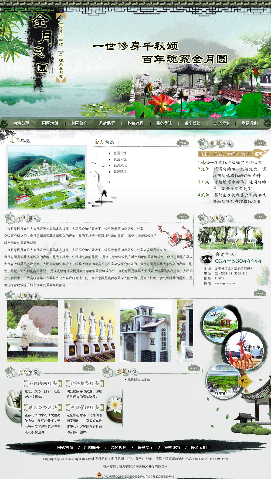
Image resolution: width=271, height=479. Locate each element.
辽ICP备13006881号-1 (159, 476)
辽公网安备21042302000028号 (120, 476)
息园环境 (120, 153)
